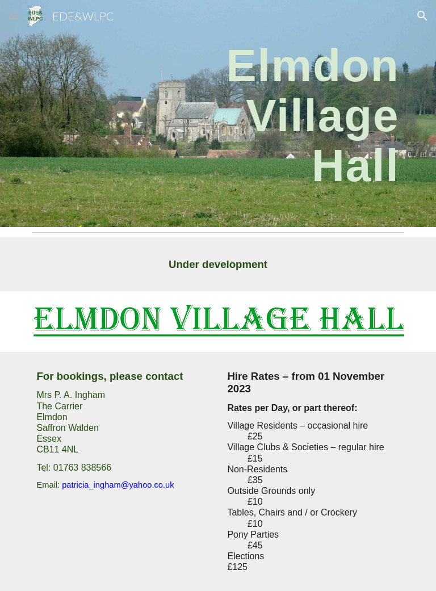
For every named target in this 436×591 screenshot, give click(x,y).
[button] (13, 15)
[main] (281, 113)
